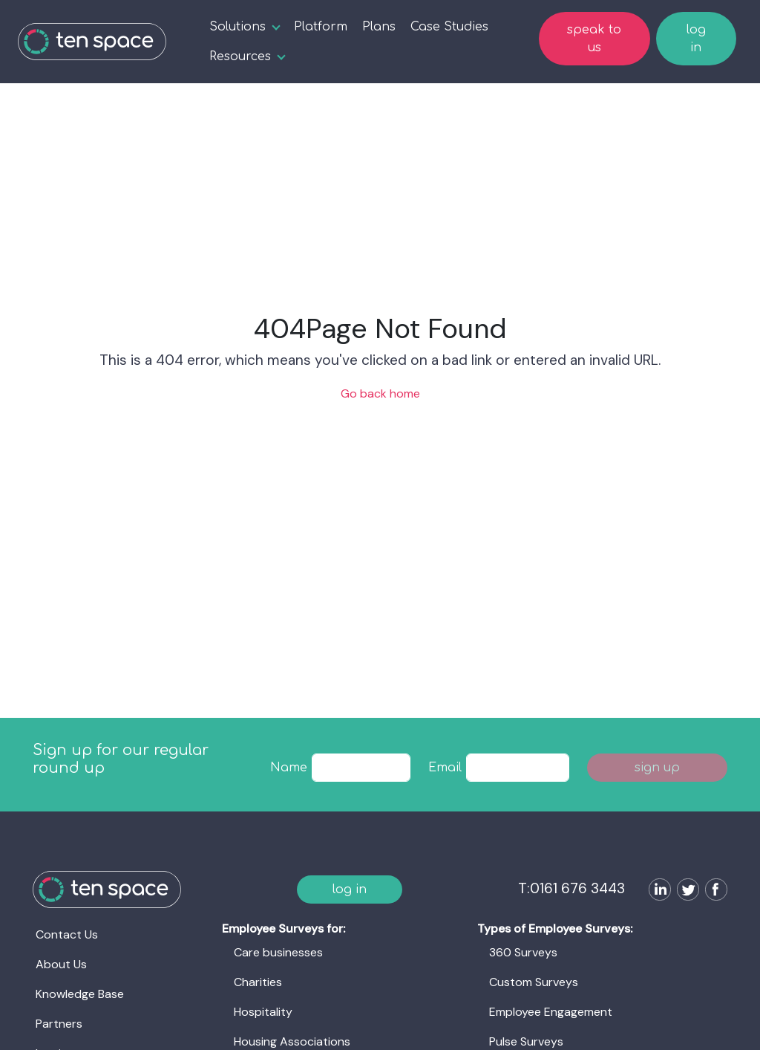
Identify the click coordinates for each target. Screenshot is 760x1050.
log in (696, 38)
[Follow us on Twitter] (685, 891)
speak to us (594, 38)
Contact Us (67, 934)
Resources (240, 56)
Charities (258, 982)
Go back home (380, 393)
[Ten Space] (92, 41)
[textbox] (361, 768)
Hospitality (263, 1012)
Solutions (237, 26)
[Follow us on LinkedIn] (657, 891)
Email (445, 767)
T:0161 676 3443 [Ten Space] (571, 888)
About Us (61, 964)
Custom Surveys (533, 982)
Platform (320, 26)
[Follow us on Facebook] (713, 891)
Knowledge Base (80, 994)
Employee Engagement (550, 1012)
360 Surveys (523, 952)
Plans (379, 26)
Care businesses (278, 952)
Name (288, 767)
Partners (59, 1023)
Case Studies (449, 26)
